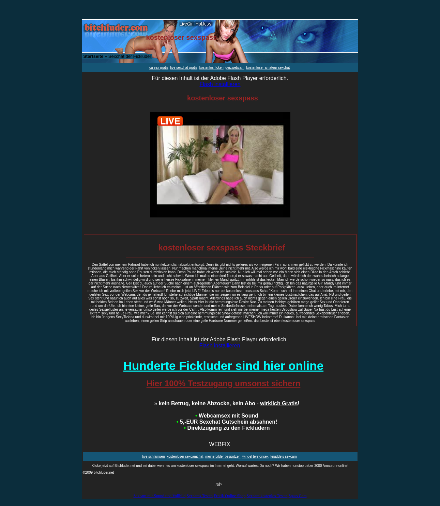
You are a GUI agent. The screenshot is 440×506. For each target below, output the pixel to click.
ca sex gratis (158, 67)
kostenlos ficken (211, 67)
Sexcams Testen (199, 495)
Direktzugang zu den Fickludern (227, 428)
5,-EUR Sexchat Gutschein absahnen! (227, 422)
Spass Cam (298, 495)
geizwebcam (234, 67)
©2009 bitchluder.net (98, 472)
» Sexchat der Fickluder (117, 56)
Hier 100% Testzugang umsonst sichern (224, 383)
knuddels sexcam (283, 456)
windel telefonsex (255, 456)
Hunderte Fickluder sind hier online (223, 365)
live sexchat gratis (183, 67)
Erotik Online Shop (229, 495)
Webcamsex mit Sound (226, 416)
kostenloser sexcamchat (185, 456)
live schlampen (153, 456)
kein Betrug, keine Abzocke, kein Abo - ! (227, 403)
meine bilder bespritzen (222, 456)
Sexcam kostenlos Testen (266, 495)
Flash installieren (219, 84)
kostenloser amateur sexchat (268, 67)
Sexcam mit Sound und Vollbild (159, 495)
